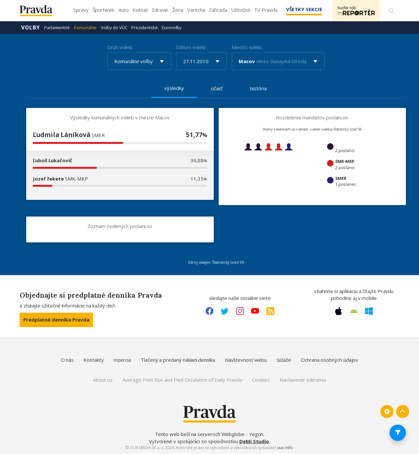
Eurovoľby (171, 27)
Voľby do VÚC (114, 27)
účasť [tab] (217, 88)
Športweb (104, 10)
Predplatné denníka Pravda (56, 319)
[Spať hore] (402, 411)
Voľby (30, 27)
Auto (123, 10)
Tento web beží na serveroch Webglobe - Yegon (209, 434)
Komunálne (85, 27)
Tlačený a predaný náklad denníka (178, 360)
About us (103, 379)
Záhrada (218, 10)
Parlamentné (57, 27)
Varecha (196, 10)
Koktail (140, 10)
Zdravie (160, 10)
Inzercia (122, 360)
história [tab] (258, 88)
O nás (67, 360)
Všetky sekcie (304, 9)
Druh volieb (120, 47)
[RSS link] (270, 311)
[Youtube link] (255, 311)
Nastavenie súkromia (303, 379)
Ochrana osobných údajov (329, 360)
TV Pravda (265, 10)
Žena (177, 10)
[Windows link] (369, 311)
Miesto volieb (247, 47)
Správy (81, 10)
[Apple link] (338, 311)
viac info (284, 447)
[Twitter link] (224, 311)
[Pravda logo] (41, 12)
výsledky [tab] (174, 88)
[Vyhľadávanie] (391, 11)
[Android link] (354, 311)
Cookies (260, 379)
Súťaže (284, 360)
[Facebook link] (209, 311)
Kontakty (93, 360)
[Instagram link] (240, 311)
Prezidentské (144, 27)
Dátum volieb (191, 47)
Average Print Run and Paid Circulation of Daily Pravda (182, 379)
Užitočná (240, 10)
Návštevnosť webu (246, 360)
